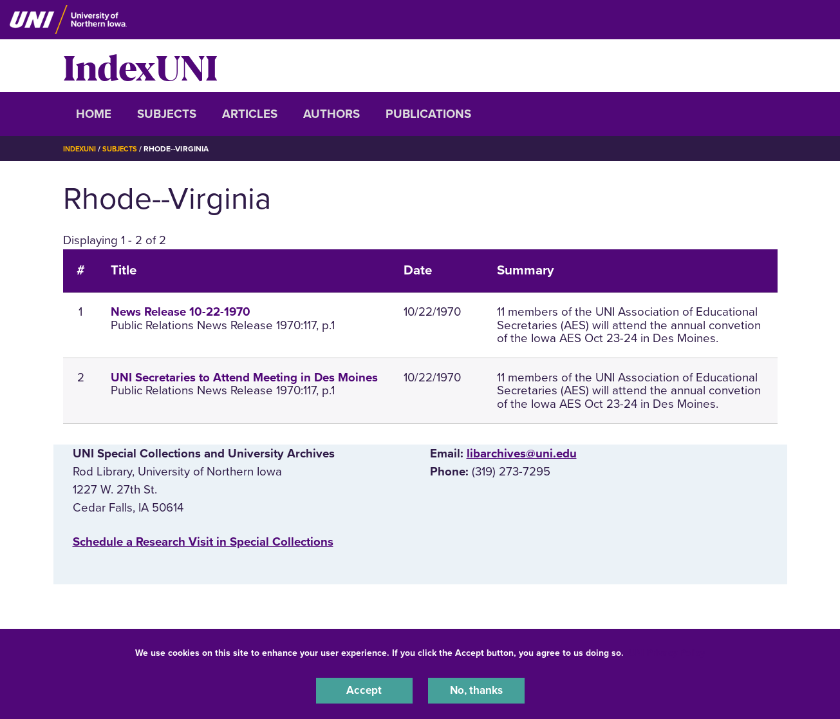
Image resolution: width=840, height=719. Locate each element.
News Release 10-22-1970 (180, 312)
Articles (249, 114)
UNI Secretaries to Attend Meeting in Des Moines (244, 377)
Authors (331, 114)
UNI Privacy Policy (667, 650)
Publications (428, 114)
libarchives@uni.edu (522, 453)
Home (93, 114)
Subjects (166, 114)
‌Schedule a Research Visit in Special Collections (203, 542)
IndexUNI (140, 66)
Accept (364, 689)
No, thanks (476, 689)
